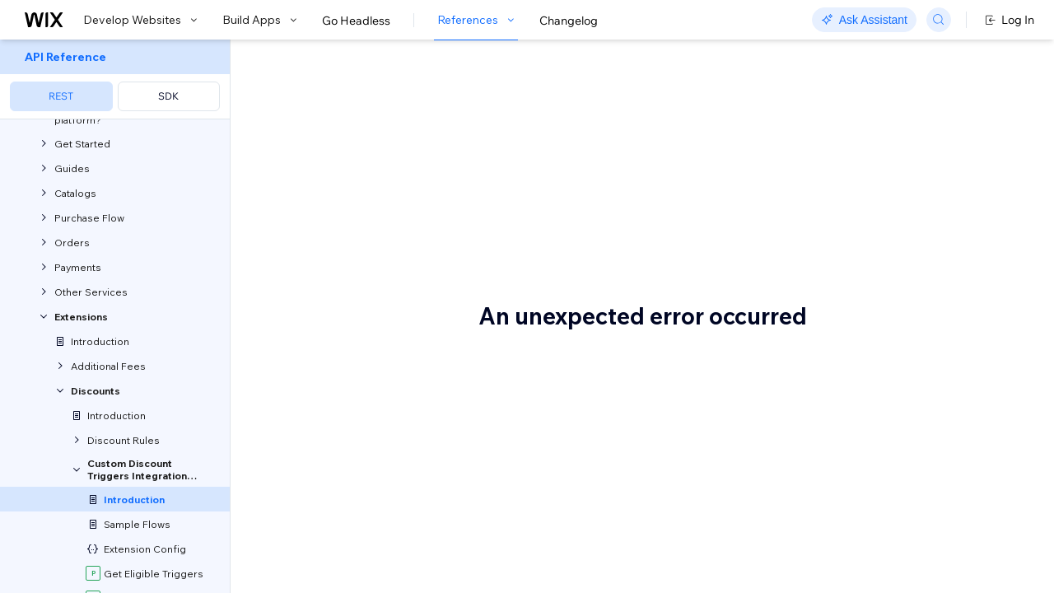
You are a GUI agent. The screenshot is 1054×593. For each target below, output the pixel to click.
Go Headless (356, 20)
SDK (168, 96)
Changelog (568, 20)
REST (61, 96)
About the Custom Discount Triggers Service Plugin (446, 113)
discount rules (313, 344)
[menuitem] (115, 79)
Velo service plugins (342, 231)
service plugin (588, 441)
